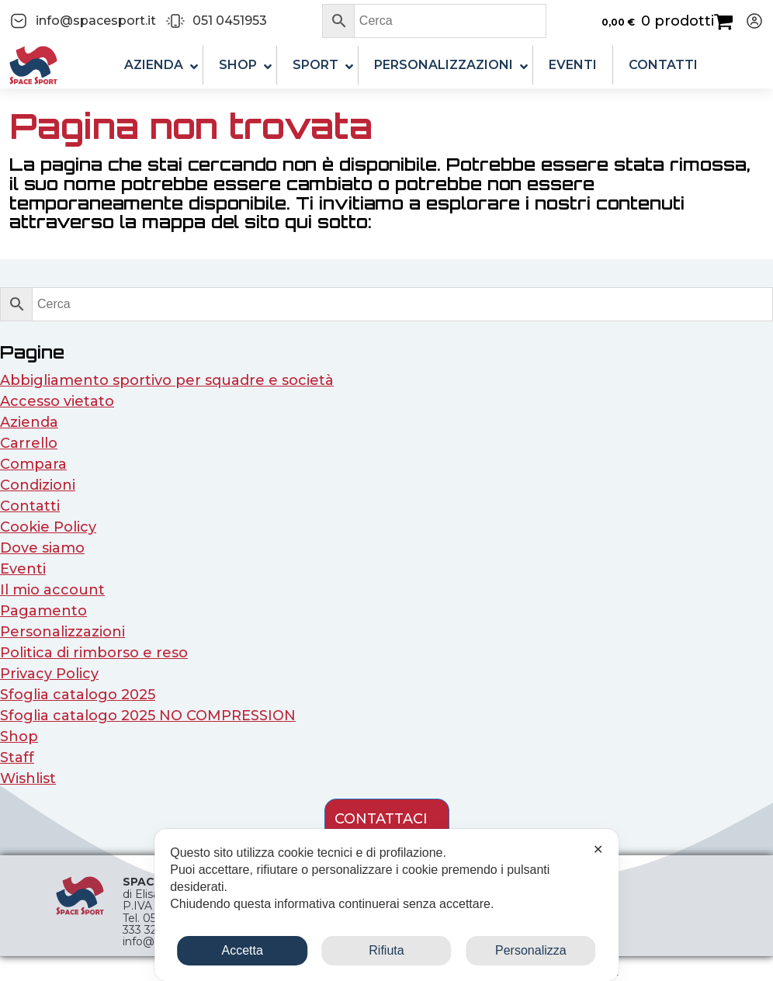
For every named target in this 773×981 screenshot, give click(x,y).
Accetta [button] (241, 950)
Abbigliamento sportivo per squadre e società (167, 380)
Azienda (29, 422)
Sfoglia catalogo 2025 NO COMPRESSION (148, 715)
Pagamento (43, 610)
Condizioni (37, 485)
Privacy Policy (49, 673)
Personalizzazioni (62, 631)
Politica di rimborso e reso (94, 652)
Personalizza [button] (531, 950)
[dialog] (386, 905)
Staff (17, 757)
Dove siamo (42, 547)
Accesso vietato (57, 401)
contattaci (381, 818)
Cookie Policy (48, 527)
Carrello (28, 443)
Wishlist (28, 778)
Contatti (30, 506)
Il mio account (52, 589)
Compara (33, 464)
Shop (19, 736)
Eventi (23, 568)
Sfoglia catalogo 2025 (77, 694)
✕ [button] (598, 849)
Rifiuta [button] (386, 950)
